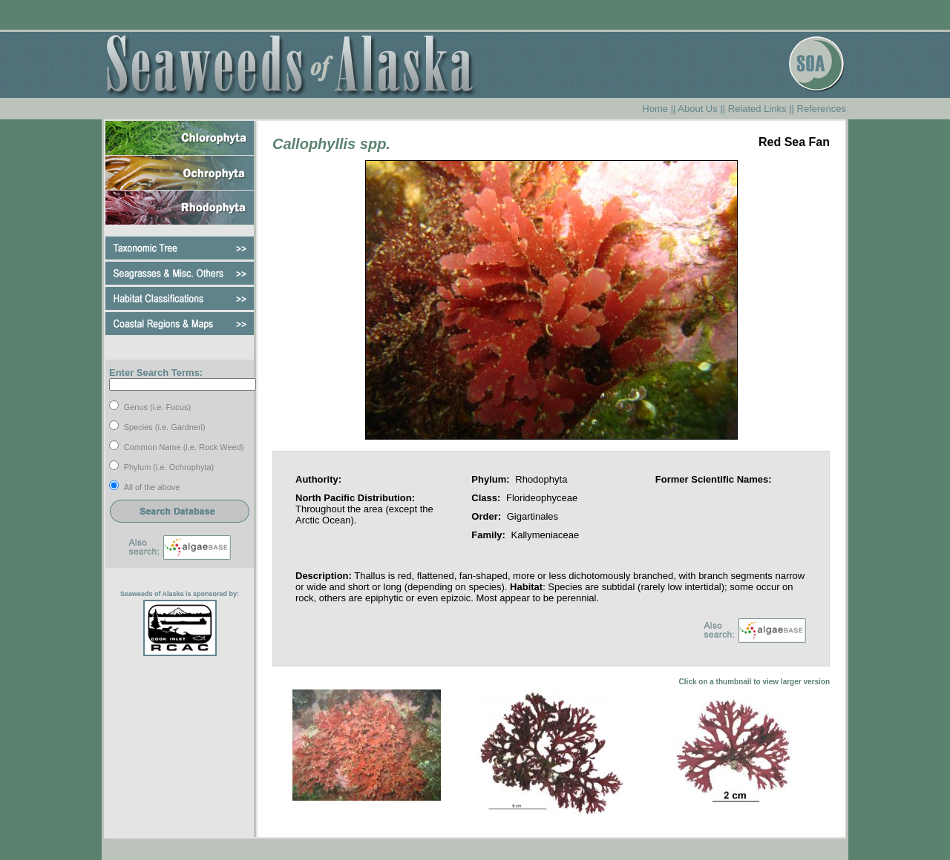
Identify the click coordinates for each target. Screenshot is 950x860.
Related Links (757, 108)
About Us (697, 108)
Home (655, 108)
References (821, 108)
